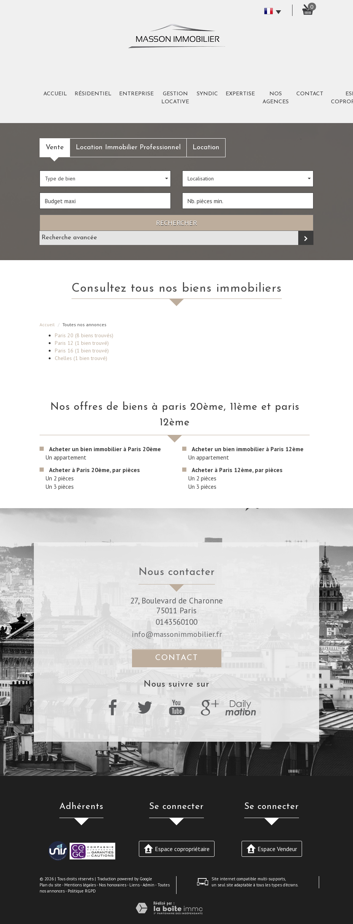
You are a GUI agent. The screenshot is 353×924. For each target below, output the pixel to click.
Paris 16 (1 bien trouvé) (82, 350)
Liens (134, 885)
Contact (309, 94)
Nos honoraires (112, 885)
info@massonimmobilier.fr (177, 634)
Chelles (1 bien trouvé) (81, 358)
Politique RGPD (82, 891)
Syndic (207, 94)
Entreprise (136, 94)
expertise (240, 94)
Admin (148, 885)
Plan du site (50, 885)
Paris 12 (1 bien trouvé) (82, 343)
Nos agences (275, 98)
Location (205, 147)
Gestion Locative (175, 98)
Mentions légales (80, 885)
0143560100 (176, 622)
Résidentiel (93, 94)
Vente (55, 147)
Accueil (55, 94)
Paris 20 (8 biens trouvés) (84, 335)
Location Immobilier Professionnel (128, 147)
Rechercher (176, 222)
